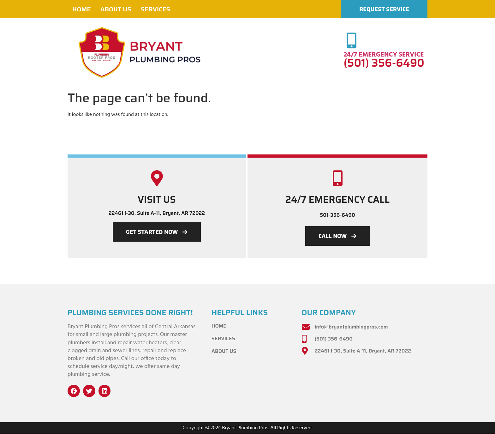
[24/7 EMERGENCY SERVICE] (352, 40)
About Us (115, 9)
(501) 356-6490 (384, 62)
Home (81, 9)
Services (155, 9)
